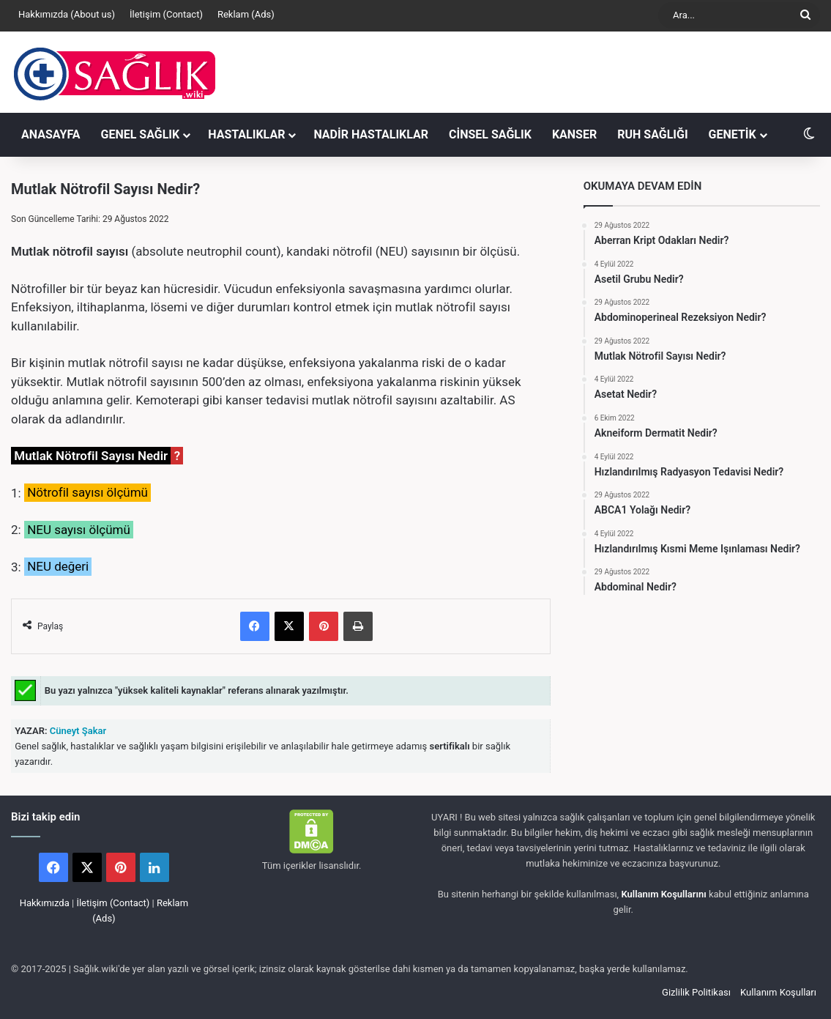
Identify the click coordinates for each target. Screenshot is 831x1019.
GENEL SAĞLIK (140, 134)
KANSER (574, 134)
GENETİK (732, 134)
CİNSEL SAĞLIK (490, 134)
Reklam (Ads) (246, 14)
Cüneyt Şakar (77, 730)
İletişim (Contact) (166, 14)
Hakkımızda (45, 902)
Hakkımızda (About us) (66, 14)
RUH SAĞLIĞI (652, 134)
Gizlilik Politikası (696, 992)
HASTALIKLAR (246, 134)
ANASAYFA (51, 134)
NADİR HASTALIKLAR (370, 134)
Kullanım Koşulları (778, 992)
